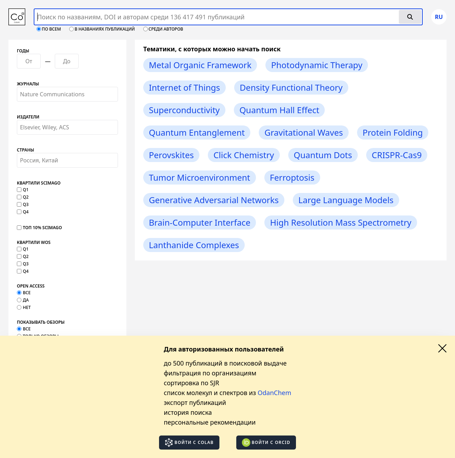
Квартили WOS (34, 242)
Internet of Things (184, 87)
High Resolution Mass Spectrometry (340, 222)
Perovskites (171, 155)
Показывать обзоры (41, 322)
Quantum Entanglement (197, 132)
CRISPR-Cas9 (397, 155)
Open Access (31, 286)
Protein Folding (393, 132)
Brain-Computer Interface (199, 222)
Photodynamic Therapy (316, 65)
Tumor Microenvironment (199, 177)
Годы (23, 51)
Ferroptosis (292, 177)
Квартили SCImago (38, 183)
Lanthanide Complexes (194, 245)
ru (439, 17)
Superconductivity (184, 110)
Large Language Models (346, 200)
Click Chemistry (243, 155)
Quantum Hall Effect (279, 110)
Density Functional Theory (291, 87)
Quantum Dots (323, 155)
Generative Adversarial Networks (214, 200)
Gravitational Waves (303, 132)
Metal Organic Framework (200, 65)
